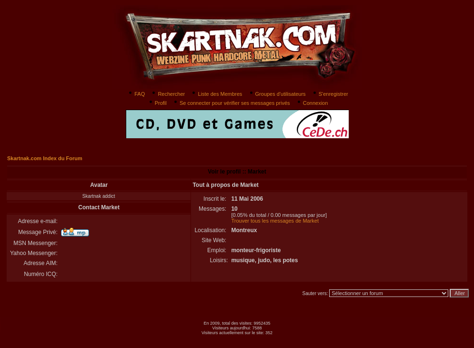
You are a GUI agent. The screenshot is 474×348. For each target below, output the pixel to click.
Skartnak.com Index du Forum (44, 158)
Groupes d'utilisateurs (277, 94)
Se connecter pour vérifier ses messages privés (231, 103)
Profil (157, 103)
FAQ (136, 94)
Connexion (312, 103)
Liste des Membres (216, 94)
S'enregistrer (330, 94)
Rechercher (168, 94)
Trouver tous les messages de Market (275, 221)
